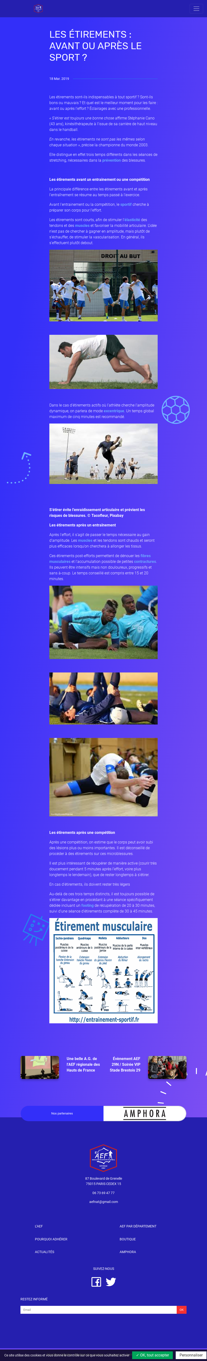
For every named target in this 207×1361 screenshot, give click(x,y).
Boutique (128, 1239)
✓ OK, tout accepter (152, 1355)
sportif (126, 204)
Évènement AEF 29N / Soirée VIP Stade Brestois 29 (148, 1067)
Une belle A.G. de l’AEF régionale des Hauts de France (60, 1067)
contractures (145, 561)
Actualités (44, 1252)
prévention (111, 160)
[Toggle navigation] (196, 8)
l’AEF (39, 1226)
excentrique (114, 411)
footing (87, 905)
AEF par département (138, 1226)
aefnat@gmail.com (103, 1202)
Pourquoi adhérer (51, 1239)
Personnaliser (191, 1355)
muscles (82, 225)
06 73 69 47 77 (103, 1193)
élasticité (132, 220)
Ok (182, 1310)
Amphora (128, 1252)
